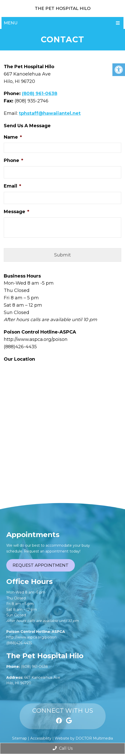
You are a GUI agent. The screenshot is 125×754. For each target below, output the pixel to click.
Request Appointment (41, 565)
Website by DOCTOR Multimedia (84, 738)
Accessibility (40, 738)
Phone (13, 160)
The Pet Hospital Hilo (62, 8)
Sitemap (19, 738)
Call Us (63, 748)
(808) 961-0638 (39, 93)
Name (13, 137)
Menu (11, 22)
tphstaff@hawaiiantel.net (50, 113)
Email (12, 186)
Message (16, 211)
